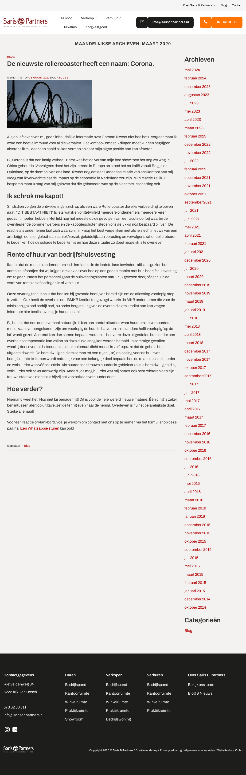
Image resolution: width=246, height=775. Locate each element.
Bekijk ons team (201, 685)
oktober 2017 (195, 368)
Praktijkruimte (77, 710)
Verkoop (89, 18)
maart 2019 (193, 301)
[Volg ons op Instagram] (7, 730)
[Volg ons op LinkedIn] (15, 730)
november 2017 (197, 359)
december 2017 (197, 351)
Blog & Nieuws (200, 693)
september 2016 (197, 459)
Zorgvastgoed (96, 27)
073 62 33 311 (15, 707)
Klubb (64, 77)
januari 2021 (194, 252)
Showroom (74, 719)
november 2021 (197, 186)
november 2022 (197, 153)
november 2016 (197, 442)
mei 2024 (192, 70)
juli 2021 (191, 210)
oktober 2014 (195, 607)
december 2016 (197, 434)
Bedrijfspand (75, 685)
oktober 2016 (195, 450)
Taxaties (70, 27)
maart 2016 (193, 500)
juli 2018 (191, 318)
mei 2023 (192, 111)
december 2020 (197, 260)
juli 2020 (191, 268)
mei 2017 (192, 401)
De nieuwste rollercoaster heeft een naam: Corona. (80, 63)
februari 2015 (195, 583)
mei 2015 (192, 566)
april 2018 (192, 335)
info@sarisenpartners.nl (23, 715)
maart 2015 (193, 574)
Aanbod (66, 18)
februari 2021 (195, 244)
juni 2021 (191, 219)
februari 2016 (195, 508)
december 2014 (197, 599)
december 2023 (197, 87)
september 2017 (197, 376)
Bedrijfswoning (118, 719)
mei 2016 (192, 483)
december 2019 (197, 285)
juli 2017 (191, 384)
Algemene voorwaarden (199, 750)
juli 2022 (191, 161)
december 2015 (197, 525)
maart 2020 (193, 277)
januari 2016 (194, 516)
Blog (224, 5)
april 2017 (192, 409)
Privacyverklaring (171, 750)
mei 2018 (192, 326)
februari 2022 (195, 169)
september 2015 (197, 550)
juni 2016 (191, 475)
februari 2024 (195, 78)
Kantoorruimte (77, 693)
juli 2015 (191, 558)
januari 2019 (194, 310)
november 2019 (197, 293)
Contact (237, 5)
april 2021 (192, 235)
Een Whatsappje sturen (39, 428)
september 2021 (197, 202)
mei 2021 (192, 227)
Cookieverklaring (146, 750)
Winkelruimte (76, 702)
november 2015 (197, 533)
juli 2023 (191, 103)
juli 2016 (191, 467)
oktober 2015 (195, 541)
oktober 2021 (195, 194)
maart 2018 (193, 343)
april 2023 (192, 119)
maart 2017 (193, 417)
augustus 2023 (196, 95)
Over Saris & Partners (199, 5)
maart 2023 (193, 128)
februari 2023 (195, 136)
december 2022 (197, 144)
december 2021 (197, 178)
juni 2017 (191, 393)
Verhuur (113, 18)
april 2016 (192, 492)
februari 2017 (195, 425)
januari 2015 (194, 591)
